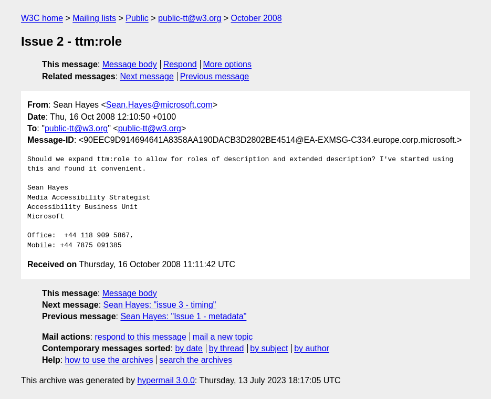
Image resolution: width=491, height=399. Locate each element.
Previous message (214, 76)
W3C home (42, 18)
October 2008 (256, 18)
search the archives (196, 359)
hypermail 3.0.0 (165, 380)
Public (137, 18)
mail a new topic (223, 336)
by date (188, 348)
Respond (180, 64)
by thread (226, 348)
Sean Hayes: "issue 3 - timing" (159, 304)
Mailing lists (94, 18)
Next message (147, 76)
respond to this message (140, 336)
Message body (129, 64)
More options (227, 64)
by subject (269, 348)
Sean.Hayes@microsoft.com (159, 104)
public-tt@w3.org (189, 18)
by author (311, 348)
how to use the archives (109, 359)
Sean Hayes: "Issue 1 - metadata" (183, 316)
